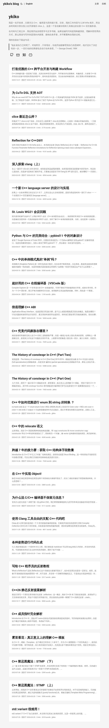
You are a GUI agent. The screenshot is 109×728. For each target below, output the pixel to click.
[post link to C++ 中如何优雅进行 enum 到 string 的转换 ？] (54, 407)
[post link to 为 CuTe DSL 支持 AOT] (54, 98)
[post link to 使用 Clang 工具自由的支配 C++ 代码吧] (54, 524)
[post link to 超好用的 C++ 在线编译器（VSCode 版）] (54, 288)
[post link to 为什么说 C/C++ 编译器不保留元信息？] (54, 501)
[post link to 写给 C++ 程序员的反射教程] (54, 571)
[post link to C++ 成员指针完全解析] (54, 619)
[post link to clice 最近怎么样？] (54, 122)
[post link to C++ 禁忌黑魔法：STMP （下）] (54, 666)
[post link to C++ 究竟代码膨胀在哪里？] (54, 336)
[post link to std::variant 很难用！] (54, 713)
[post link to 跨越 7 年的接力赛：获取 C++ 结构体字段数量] (54, 455)
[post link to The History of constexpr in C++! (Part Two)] (54, 360)
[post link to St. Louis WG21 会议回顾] (54, 217)
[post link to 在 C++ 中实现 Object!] (54, 479)
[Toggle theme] (21, 4)
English (29, 4)
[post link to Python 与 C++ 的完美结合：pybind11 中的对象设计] (54, 241)
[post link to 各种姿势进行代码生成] (54, 547)
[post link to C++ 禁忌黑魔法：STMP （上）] (54, 690)
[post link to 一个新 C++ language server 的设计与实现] (54, 193)
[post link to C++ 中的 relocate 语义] (54, 431)
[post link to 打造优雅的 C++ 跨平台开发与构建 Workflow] (54, 74)
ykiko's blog (11, 4)
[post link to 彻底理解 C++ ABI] (54, 312)
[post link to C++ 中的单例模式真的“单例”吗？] (54, 264)
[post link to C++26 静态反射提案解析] (54, 595)
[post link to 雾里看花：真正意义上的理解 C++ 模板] (54, 643)
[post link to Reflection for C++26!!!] (54, 146)
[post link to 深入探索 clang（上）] (54, 169)
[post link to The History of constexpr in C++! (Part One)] (54, 384)
